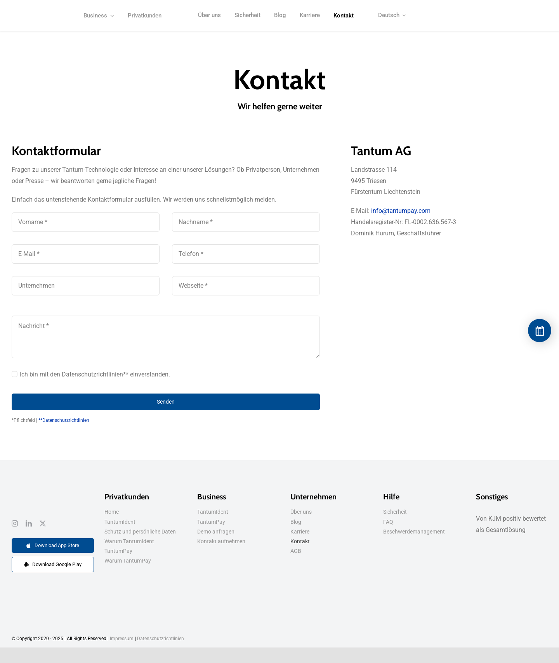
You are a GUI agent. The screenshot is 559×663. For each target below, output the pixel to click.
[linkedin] (29, 523)
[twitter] (43, 523)
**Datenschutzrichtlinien (63, 420)
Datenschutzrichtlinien (160, 638)
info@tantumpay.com (401, 210)
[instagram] (15, 523)
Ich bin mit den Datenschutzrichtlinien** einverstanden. (95, 374)
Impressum (122, 638)
